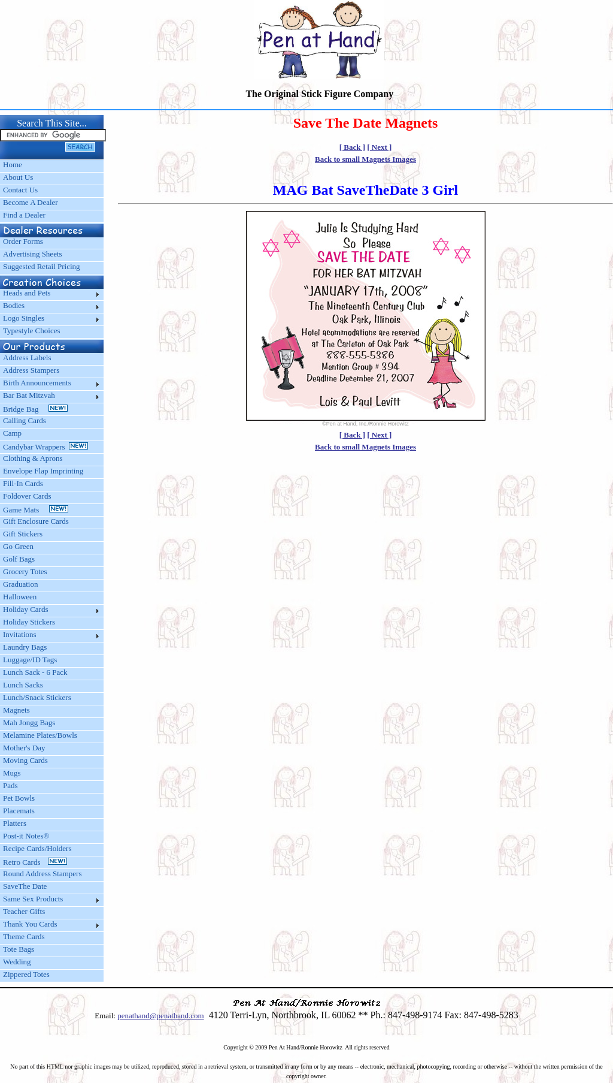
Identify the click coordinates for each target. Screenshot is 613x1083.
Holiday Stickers (29, 621)
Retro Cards (35, 862)
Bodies (14, 305)
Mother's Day (24, 747)
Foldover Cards (27, 495)
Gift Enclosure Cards (36, 521)
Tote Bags (18, 949)
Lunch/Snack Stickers (37, 697)
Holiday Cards (25, 609)
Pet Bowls (19, 798)
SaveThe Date (25, 886)
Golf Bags (19, 558)
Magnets (16, 709)
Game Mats (35, 509)
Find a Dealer (24, 214)
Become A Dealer (30, 202)
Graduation (20, 584)
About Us (18, 177)
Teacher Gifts (24, 911)
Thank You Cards (30, 923)
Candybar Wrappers (45, 446)
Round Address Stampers (42, 873)
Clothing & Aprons (34, 458)
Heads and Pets (26, 292)
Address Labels (27, 357)
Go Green (18, 546)
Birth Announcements (37, 382)
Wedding (17, 961)
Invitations (20, 634)
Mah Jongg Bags (29, 722)
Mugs (12, 772)
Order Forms (23, 241)
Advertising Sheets (32, 253)
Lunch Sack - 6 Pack (35, 672)
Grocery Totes (25, 571)
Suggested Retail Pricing (41, 266)
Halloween (20, 596)
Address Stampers (31, 370)
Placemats (19, 810)
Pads (10, 785)
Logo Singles (23, 317)
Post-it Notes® (26, 835)
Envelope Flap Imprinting (43, 470)
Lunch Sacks (23, 684)
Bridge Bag (35, 409)
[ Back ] (352, 147)
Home (12, 164)
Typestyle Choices (31, 330)
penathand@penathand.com (160, 1015)
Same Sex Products (33, 898)
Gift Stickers (23, 533)
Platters (14, 823)
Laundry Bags (25, 646)
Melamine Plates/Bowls (40, 735)
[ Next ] (379, 147)
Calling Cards (24, 420)
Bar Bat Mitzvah (29, 395)
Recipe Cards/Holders (37, 848)
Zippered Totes (26, 974)
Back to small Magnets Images (365, 159)
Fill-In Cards (23, 483)
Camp (12, 433)
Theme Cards (24, 936)
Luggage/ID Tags (30, 659)
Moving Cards (25, 760)
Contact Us (20, 189)
